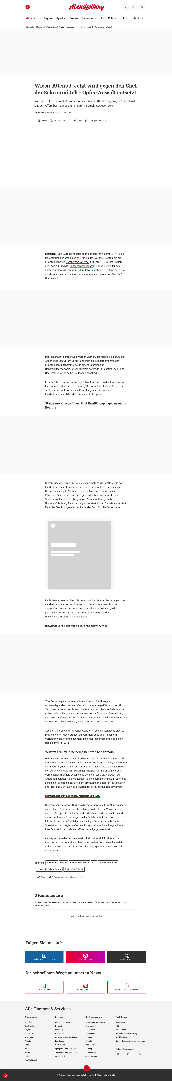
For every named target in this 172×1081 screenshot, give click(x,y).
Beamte (49, 491)
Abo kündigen (121, 1037)
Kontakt (88, 1041)
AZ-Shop (88, 1049)
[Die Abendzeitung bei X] (126, 957)
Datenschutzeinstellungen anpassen (130, 1041)
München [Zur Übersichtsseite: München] (31, 18)
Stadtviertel (29, 1026)
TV (26, 1049)
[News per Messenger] (44, 987)
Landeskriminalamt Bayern (60, 487)
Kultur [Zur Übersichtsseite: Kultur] (123, 18)
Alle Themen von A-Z (63, 1022)
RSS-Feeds (59, 1034)
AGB (117, 1026)
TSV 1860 (29, 1037)
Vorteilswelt (60, 1045)
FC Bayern (29, 1034)
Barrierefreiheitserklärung (126, 1034)
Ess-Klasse (59, 1041)
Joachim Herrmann (108, 862)
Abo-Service (90, 1034)
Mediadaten (90, 1045)
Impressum (120, 1022)
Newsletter (59, 1026)
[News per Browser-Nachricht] (126, 987)
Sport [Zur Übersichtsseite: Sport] (59, 18)
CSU (94, 862)
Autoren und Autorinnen (95, 1022)
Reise (27, 1056)
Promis (28, 1041)
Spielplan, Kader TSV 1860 (66, 1052)
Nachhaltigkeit (31, 1060)
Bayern (28, 1030)
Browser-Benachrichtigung (66, 1037)
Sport (27, 1045)
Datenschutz (121, 1030)
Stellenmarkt (60, 1056)
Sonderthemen (91, 1056)
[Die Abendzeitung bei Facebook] (44, 957)
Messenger (59, 1030)
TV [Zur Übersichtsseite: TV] (102, 18)
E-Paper (88, 1037)
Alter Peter (52, 862)
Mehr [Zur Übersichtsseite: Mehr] (137, 18)
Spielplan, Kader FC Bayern (66, 1049)
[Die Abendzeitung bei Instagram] (85, 957)
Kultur (27, 1052)
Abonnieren (90, 1030)
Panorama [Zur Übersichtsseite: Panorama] (88, 18)
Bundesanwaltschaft (81, 265)
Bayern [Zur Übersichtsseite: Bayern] (48, 18)
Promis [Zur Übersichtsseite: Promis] (73, 18)
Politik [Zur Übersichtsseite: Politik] (112, 18)
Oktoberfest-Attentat (77, 261)
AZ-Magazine (90, 1052)
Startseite (30, 27)
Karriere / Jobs (91, 1026)
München (40, 27)
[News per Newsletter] (85, 987)
